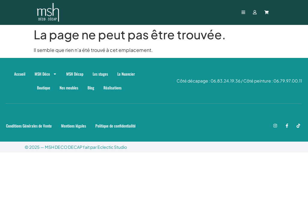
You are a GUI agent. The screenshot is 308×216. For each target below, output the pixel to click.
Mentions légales (73, 126)
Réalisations (112, 88)
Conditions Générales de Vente (29, 126)
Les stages (100, 74)
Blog (91, 88)
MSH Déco (46, 74)
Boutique (43, 88)
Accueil (19, 74)
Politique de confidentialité (115, 126)
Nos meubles (69, 88)
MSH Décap (74, 74)
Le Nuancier (126, 74)
